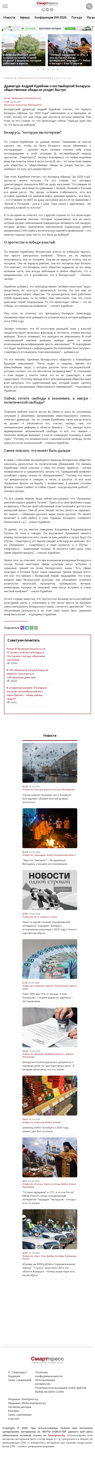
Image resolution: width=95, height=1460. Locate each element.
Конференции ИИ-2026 (50, 17)
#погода (38, 789)
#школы (73, 986)
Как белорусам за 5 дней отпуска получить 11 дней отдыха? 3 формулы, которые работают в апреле (22, 59)
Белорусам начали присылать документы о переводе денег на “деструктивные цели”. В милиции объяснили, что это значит (48, 1065)
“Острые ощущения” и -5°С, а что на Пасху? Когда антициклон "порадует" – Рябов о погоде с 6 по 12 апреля (69, 59)
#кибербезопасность (55, 1054)
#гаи (43, 1256)
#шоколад (39, 1122)
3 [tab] (49, 69)
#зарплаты (39, 986)
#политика (9, 105)
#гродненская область (65, 855)
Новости (9, 17)
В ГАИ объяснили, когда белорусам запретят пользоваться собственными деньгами (27, 673)
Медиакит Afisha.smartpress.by (27, 1403)
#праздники (40, 855)
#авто (37, 1256)
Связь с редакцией (19, 1380)
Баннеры (13, 1410)
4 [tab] (53, 69)
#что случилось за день (45, 917)
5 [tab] (58, 69)
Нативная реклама (19, 1407)
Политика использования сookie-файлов (60, 1387)
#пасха (50, 855)
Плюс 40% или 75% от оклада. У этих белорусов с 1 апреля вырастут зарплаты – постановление (47, 997)
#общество (27, 789)
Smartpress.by (56, 1435)
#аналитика (21, 105)
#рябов (64, 1184)
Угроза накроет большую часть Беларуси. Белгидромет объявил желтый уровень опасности (47, 798)
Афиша (25, 17)
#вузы (25, 988)
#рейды (50, 1256)
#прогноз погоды (52, 789)
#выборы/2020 (35, 105)
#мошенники (28, 1057)
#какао (48, 1122)
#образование (61, 986)
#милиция (39, 1054)
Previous (4, 49)
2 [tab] (44, 69)
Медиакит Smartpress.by (23, 1399)
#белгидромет (68, 789)
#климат (57, 1122)
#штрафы (59, 1256)
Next (91, 49)
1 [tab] (39, 69)
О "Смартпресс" (17, 1372)
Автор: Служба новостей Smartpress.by (22, 98)
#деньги (50, 986)
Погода (76, 17)
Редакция (14, 1376)
